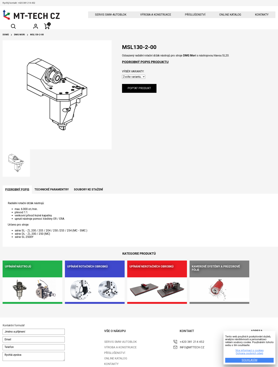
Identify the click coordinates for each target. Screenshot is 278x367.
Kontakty (261, 14)
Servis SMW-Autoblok (110, 14)
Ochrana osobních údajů (249, 353)
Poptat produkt (139, 88)
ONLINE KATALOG (230, 14)
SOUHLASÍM (249, 360)
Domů (6, 35)
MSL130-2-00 (37, 35)
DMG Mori (19, 35)
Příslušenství (195, 14)
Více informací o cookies (249, 350)
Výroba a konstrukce (155, 14)
